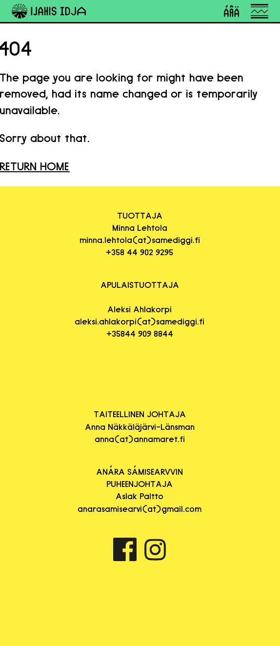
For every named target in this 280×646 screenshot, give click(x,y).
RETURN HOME (35, 166)
